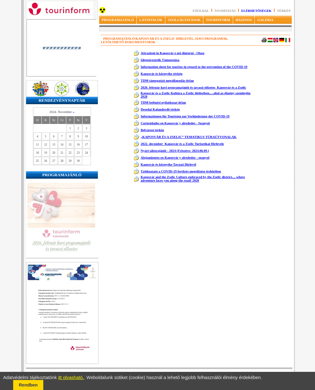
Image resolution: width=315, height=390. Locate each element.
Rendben (28, 384)
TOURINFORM (218, 20)
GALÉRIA (265, 20)
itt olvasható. (71, 377)
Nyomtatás (226, 11)
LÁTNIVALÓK (151, 20)
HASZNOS (244, 20)
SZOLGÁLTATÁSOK (184, 20)
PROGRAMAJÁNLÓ (118, 20)
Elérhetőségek (256, 11)
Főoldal (201, 11)
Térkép (284, 11)
